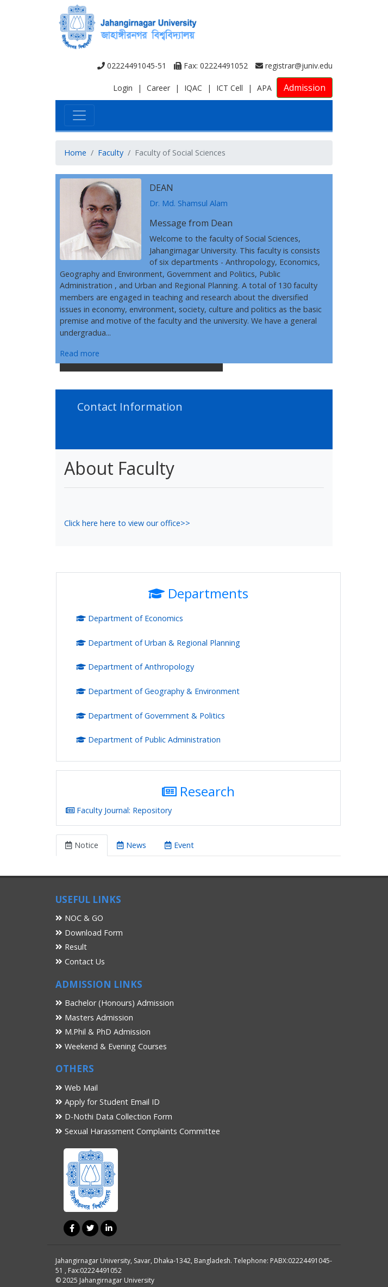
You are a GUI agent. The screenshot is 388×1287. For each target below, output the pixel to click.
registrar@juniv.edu (294, 65)
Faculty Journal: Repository (119, 810)
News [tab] (131, 845)
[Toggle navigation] (79, 115)
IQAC (193, 88)
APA (264, 88)
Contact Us (80, 961)
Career (158, 88)
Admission (305, 88)
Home (75, 152)
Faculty (110, 152)
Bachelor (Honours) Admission (114, 1003)
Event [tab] (179, 845)
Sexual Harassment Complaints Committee (137, 1131)
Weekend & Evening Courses (111, 1046)
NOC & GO (79, 918)
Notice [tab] (81, 845)
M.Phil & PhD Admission (103, 1031)
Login (123, 88)
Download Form (89, 932)
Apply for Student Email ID (107, 1102)
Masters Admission (94, 1017)
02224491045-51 (131, 65)
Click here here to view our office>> (127, 523)
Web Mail (76, 1087)
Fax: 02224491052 (211, 65)
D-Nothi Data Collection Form (113, 1116)
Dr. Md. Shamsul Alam (188, 203)
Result (71, 947)
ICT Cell (229, 88)
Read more (79, 353)
